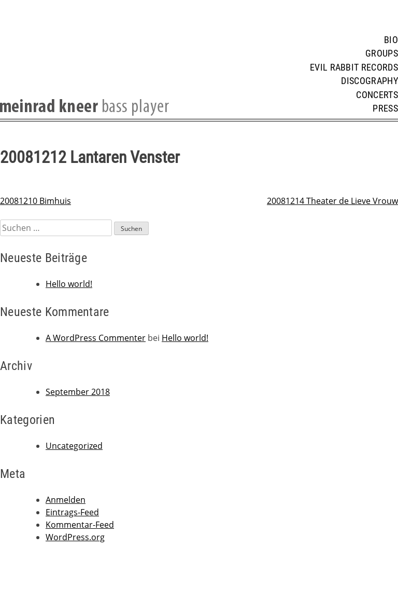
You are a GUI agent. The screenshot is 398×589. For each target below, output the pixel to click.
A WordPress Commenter (96, 338)
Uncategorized (74, 445)
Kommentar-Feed (80, 524)
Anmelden (66, 499)
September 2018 (78, 392)
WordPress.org (75, 537)
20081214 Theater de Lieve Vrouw (332, 201)
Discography (369, 81)
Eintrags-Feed (72, 512)
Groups (381, 53)
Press (385, 108)
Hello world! (69, 284)
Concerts (377, 95)
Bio (391, 40)
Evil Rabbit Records (354, 67)
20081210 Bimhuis (35, 201)
